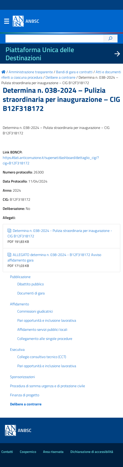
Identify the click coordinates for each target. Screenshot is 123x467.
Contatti (7, 451)
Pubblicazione (20, 276)
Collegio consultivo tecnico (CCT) (41, 356)
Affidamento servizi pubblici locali (42, 329)
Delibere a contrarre (25, 404)
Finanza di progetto (24, 395)
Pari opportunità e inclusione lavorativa (46, 320)
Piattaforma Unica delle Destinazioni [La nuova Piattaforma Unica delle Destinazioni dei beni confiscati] (39, 53)
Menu (6, 22)
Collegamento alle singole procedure (44, 338)
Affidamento (19, 304)
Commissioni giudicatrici (35, 311)
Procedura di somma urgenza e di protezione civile (47, 386)
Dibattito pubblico (30, 284)
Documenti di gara (31, 293)
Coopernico (28, 451)
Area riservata (53, 451)
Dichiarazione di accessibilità (91, 451)
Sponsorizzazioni (22, 376)
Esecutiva (17, 349)
